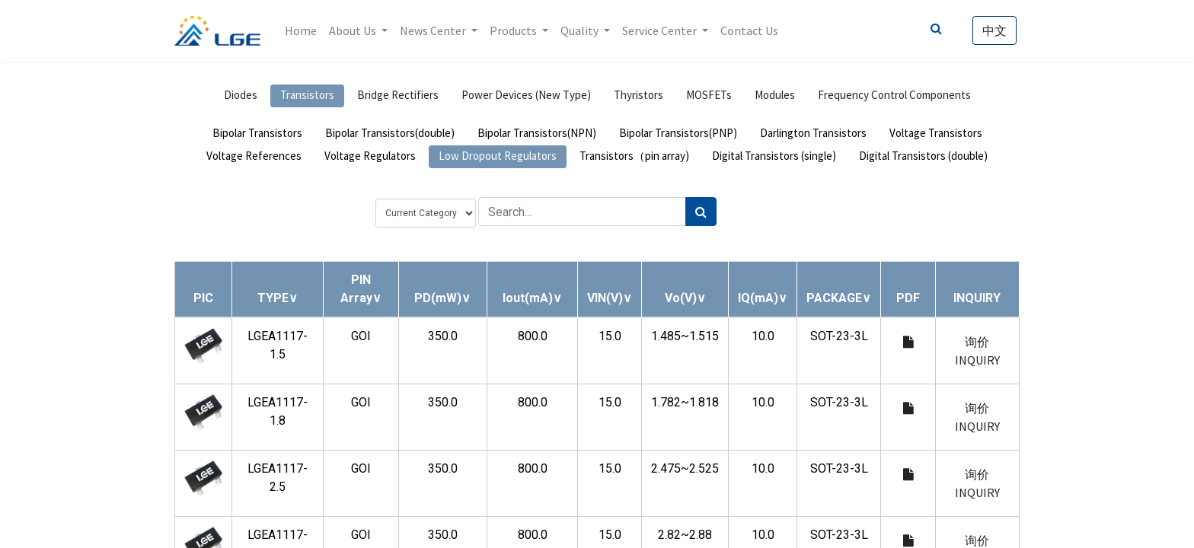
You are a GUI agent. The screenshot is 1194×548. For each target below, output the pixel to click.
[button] (277, 298)
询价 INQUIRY (977, 351)
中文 (994, 30)
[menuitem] (301, 30)
